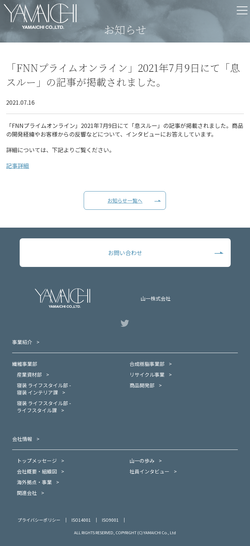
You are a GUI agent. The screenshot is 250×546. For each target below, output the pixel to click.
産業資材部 (29, 374)
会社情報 (22, 438)
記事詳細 (17, 165)
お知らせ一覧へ (124, 200)
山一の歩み (142, 460)
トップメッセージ (37, 460)
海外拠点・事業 (34, 482)
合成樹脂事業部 (147, 363)
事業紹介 (22, 342)
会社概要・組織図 (37, 471)
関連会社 (27, 492)
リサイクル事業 (147, 374)
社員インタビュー (149, 471)
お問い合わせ (125, 252)
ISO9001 (110, 520)
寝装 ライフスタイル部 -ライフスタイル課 (44, 406)
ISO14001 (81, 520)
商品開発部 (142, 385)
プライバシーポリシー (39, 520)
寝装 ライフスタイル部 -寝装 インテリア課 (44, 389)
